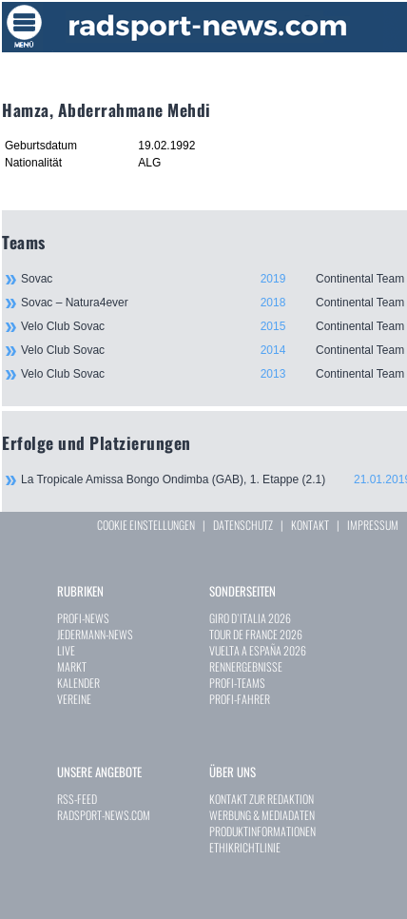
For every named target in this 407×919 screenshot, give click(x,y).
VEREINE (74, 699)
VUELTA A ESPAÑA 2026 (257, 650)
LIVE (66, 650)
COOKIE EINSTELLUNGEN (146, 525)
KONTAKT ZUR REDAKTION (261, 799)
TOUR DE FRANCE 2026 (255, 634)
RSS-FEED (77, 799)
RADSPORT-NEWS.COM (103, 815)
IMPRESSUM (372, 525)
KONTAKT (310, 525)
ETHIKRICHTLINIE (245, 847)
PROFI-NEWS (83, 618)
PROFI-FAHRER (239, 699)
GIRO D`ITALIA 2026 (250, 618)
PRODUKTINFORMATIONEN (262, 831)
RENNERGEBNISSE (245, 666)
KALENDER (78, 683)
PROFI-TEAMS (237, 683)
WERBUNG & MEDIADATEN (262, 815)
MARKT (72, 666)
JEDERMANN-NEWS (95, 634)
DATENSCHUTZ (243, 525)
